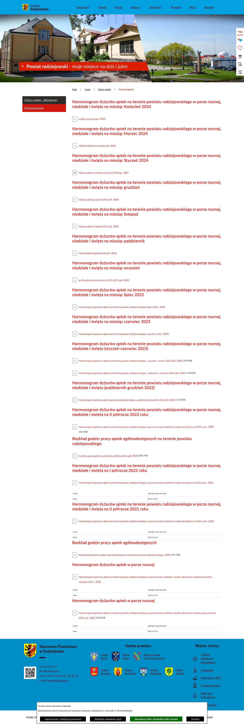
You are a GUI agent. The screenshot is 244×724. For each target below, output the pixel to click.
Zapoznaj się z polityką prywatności (63, 719)
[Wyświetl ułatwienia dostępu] (240, 56)
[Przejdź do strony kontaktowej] (240, 72)
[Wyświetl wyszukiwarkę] (240, 64)
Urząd (87, 89)
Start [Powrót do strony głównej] (74, 89)
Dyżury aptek (104, 89)
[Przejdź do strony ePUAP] (240, 40)
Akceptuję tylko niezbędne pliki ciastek (156, 719)
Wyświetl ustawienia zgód (108, 719)
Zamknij (195, 719)
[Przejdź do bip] (240, 32)
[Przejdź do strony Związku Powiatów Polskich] (240, 48)
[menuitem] (82, 7)
